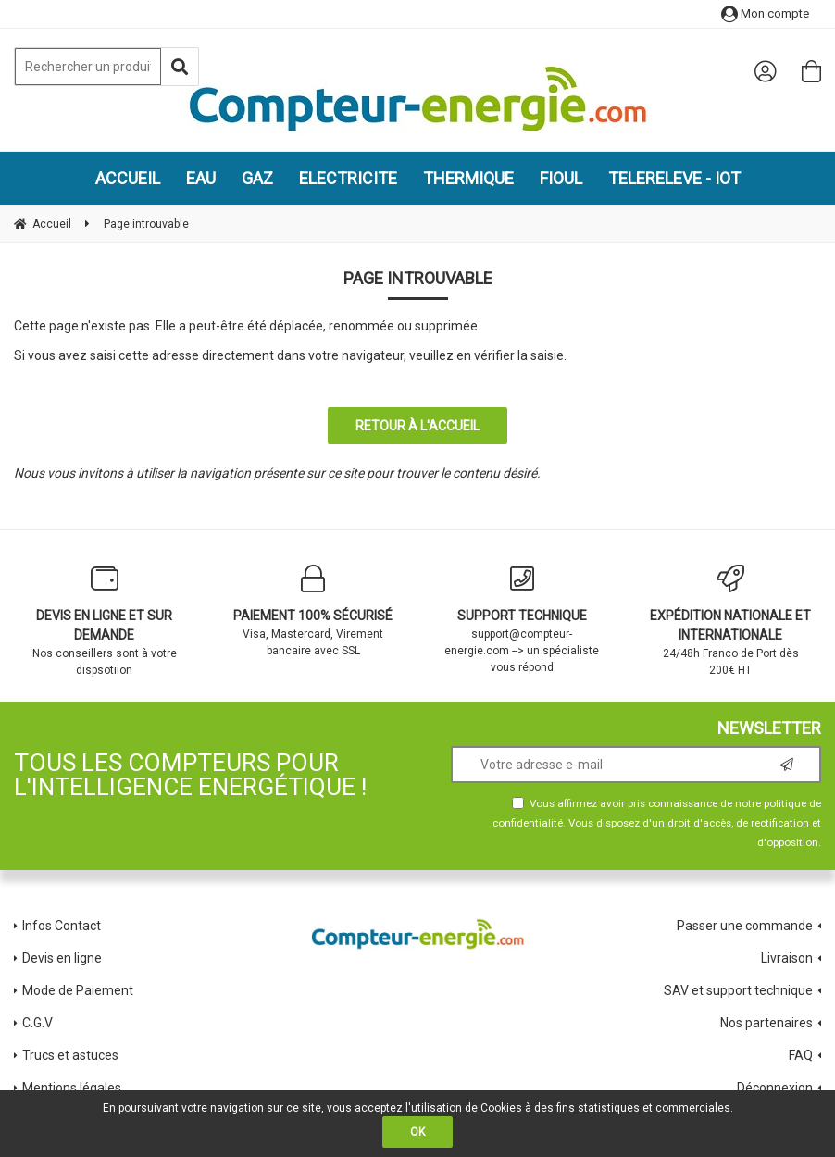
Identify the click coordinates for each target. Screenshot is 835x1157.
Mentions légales (71, 1087)
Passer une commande (745, 925)
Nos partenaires (766, 1022)
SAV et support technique (738, 990)
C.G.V (37, 1022)
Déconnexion (775, 1087)
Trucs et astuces (71, 1055)
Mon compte (765, 13)
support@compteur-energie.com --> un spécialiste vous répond (522, 619)
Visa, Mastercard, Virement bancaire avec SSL (313, 611)
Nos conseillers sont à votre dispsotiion (104, 621)
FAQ (801, 1055)
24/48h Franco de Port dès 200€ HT (731, 621)
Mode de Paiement (77, 990)
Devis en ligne (62, 958)
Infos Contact (61, 925)
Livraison (787, 958)
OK (417, 1132)
